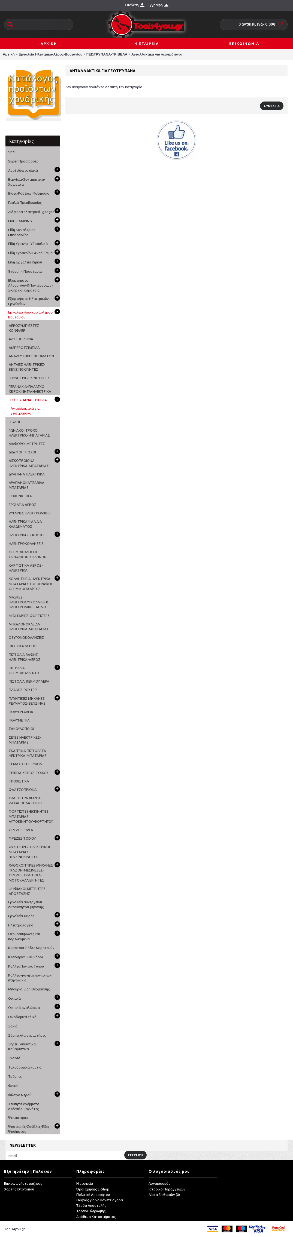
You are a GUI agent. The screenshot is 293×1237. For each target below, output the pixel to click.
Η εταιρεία (84, 1184)
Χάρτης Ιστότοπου (19, 1189)
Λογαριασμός (159, 1184)
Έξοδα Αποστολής (91, 1206)
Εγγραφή (135, 1155)
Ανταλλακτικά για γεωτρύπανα (157, 54)
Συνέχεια (272, 106)
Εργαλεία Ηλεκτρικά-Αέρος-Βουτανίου (50, 54)
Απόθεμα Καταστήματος (96, 1216)
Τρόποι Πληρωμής (90, 1211)
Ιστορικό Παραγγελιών (167, 1189)
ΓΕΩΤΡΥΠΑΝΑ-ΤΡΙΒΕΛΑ (106, 54)
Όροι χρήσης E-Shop (92, 1189)
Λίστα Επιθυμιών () (164, 1194)
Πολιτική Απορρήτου (93, 1194)
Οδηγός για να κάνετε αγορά (99, 1200)
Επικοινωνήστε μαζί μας (23, 1184)
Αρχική (9, 54)
